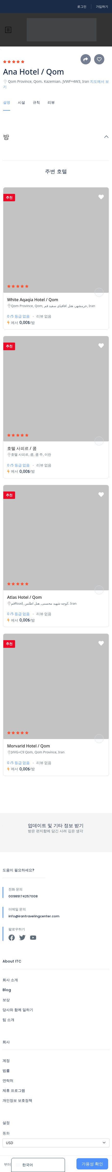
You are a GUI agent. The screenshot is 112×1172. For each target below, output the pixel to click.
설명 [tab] (6, 102)
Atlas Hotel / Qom (24, 597)
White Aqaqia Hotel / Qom (32, 299)
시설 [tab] (21, 102)
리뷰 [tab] (51, 102)
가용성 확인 (92, 1164)
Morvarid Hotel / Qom (28, 746)
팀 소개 (8, 1019)
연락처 (8, 1080)
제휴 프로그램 (14, 1090)
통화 (6, 1133)
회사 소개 (10, 979)
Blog (7, 989)
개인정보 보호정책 (17, 1100)
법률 (6, 1070)
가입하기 (102, 6)
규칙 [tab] (36, 102)
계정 (6, 1060)
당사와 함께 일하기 (18, 1009)
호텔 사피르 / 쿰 (22, 448)
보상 (6, 999)
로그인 (81, 6)
